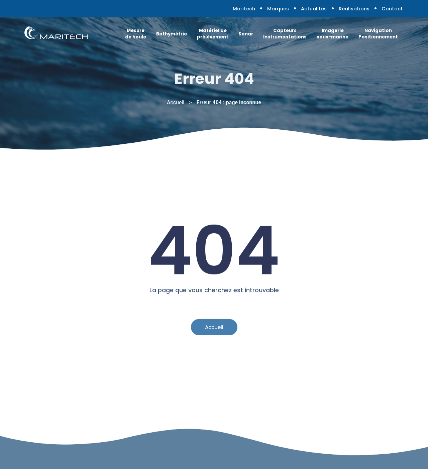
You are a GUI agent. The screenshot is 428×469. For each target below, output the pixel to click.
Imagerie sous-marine (332, 33)
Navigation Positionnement (378, 33)
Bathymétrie (171, 34)
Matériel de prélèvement (212, 33)
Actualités (314, 8)
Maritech (244, 8)
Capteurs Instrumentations (285, 33)
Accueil (175, 102)
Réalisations (354, 8)
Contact (392, 8)
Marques (278, 8)
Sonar (245, 34)
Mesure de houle (135, 33)
